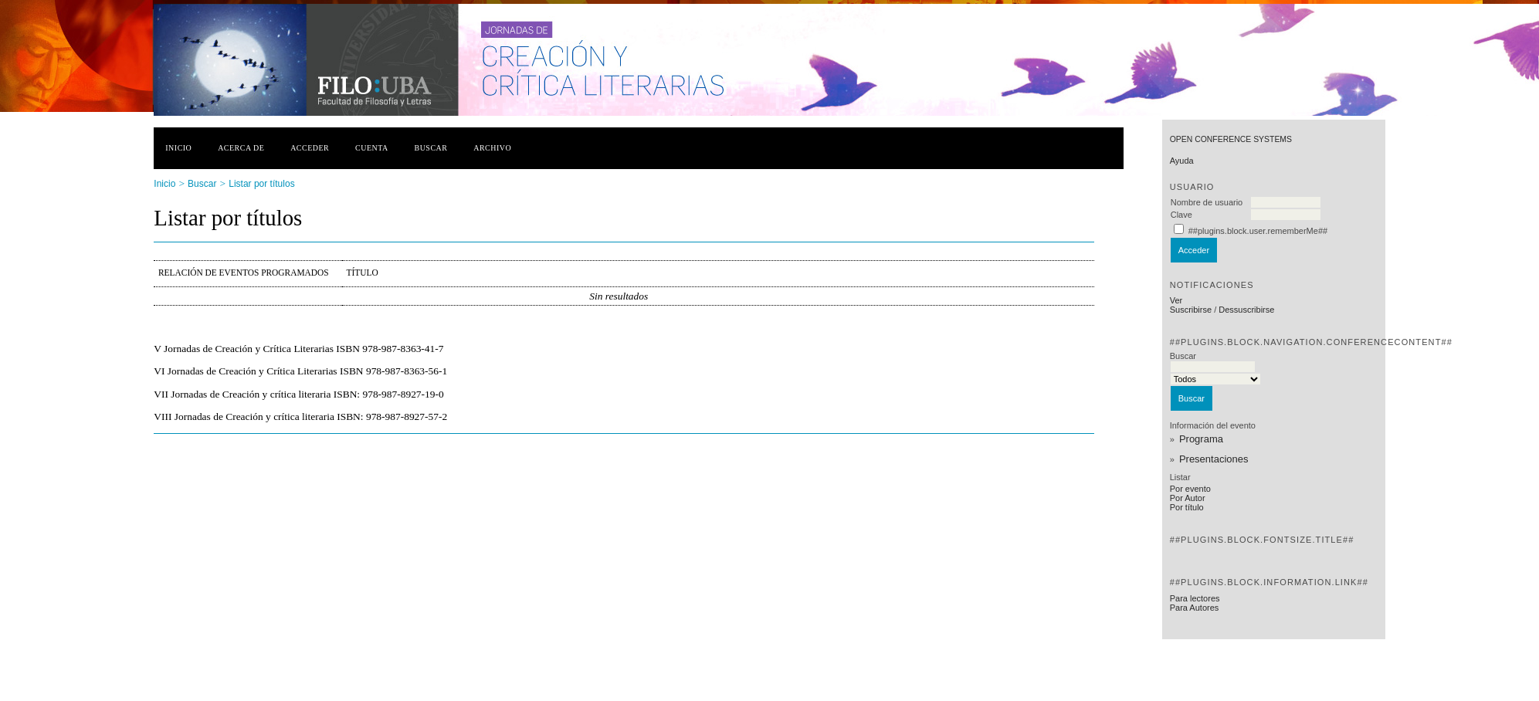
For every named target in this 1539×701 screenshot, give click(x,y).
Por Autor (1187, 498)
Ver (1176, 300)
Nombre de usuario (1207, 202)
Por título (1187, 507)
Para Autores (1194, 607)
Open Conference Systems (1231, 139)
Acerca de (241, 148)
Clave (1181, 214)
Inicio (178, 148)
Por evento (1190, 488)
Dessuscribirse (1246, 309)
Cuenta (371, 148)
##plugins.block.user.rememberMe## (1257, 230)
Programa (1201, 439)
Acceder (309, 148)
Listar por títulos (261, 183)
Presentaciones (1214, 459)
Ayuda (1182, 160)
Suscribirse (1191, 309)
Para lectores (1195, 598)
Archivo (492, 148)
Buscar (431, 148)
